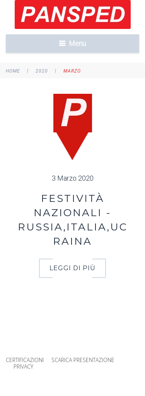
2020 (42, 71)
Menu (77, 43)
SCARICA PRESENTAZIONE (82, 360)
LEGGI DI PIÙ (72, 268)
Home (13, 71)
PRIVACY (23, 366)
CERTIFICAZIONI (25, 360)
